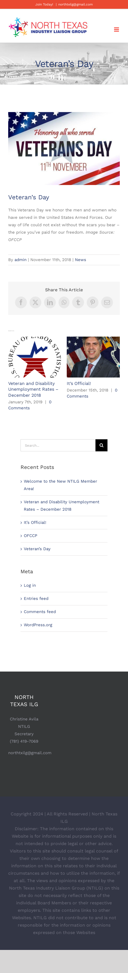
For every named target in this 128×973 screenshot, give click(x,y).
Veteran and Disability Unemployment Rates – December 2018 (33, 389)
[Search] (101, 445)
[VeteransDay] (64, 148)
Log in (30, 585)
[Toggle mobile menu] (117, 29)
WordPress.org (38, 624)
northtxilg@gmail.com (75, 4)
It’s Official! (79, 383)
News (80, 259)
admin (20, 259)
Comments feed (40, 611)
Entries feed (36, 598)
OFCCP (30, 535)
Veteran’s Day (37, 548)
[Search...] (58, 445)
